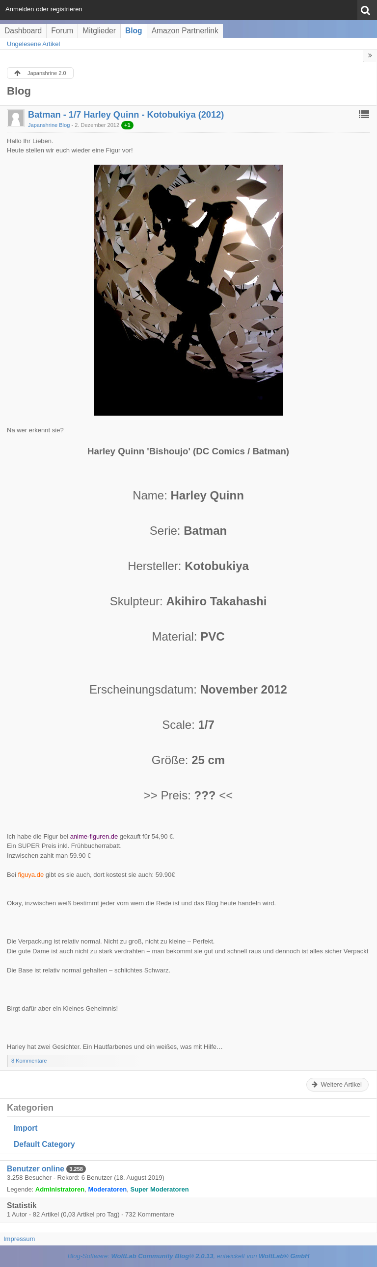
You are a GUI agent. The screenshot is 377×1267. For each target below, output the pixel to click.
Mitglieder (99, 30)
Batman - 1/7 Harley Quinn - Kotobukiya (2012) (126, 115)
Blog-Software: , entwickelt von (189, 1256)
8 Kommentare (29, 1061)
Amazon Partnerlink (185, 30)
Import (26, 1128)
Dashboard (23, 30)
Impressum (19, 1238)
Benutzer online (35, 1169)
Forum (62, 30)
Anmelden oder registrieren (43, 9)
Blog (133, 30)
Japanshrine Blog (49, 125)
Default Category (44, 1144)
